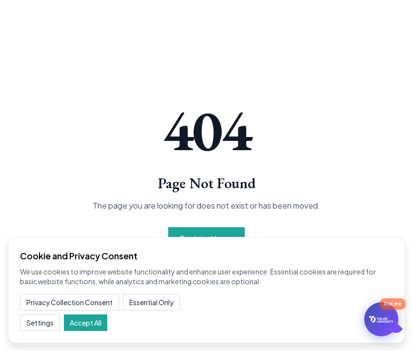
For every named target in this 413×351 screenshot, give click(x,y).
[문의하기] (381, 319)
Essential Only (151, 302)
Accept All (85, 322)
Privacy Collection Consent (69, 302)
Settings (40, 322)
